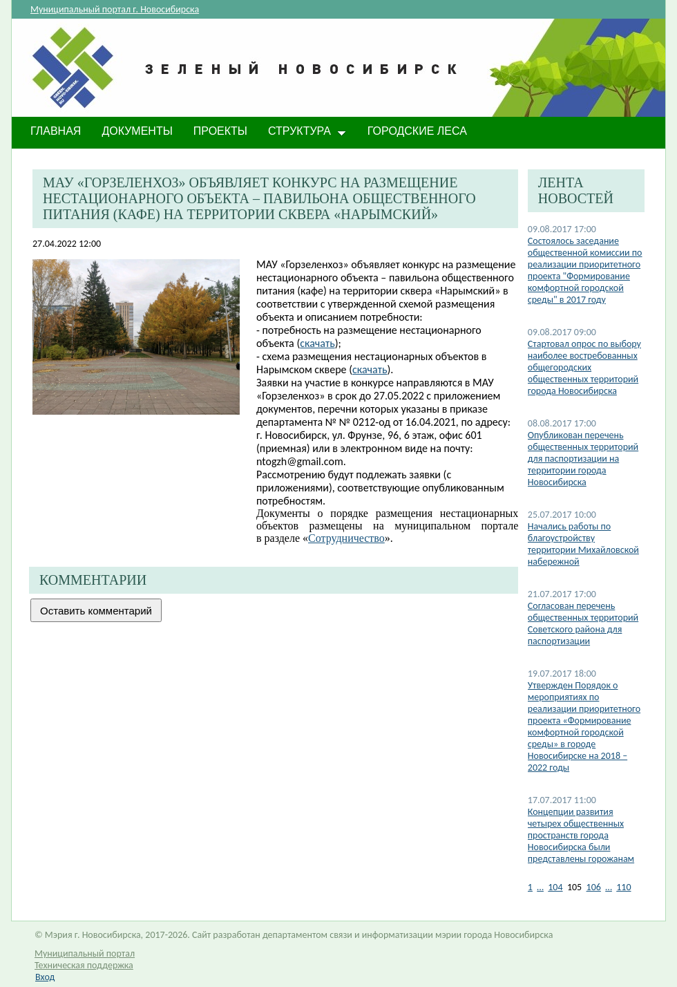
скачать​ (369, 369)
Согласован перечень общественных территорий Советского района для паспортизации (583, 623)
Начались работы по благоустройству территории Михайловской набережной (583, 543)
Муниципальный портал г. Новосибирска (114, 9)
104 (555, 887)
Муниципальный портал (85, 953)
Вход (45, 977)
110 (623, 887)
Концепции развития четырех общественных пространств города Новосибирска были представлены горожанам (581, 835)
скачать (317, 343)
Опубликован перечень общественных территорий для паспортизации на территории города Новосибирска (583, 458)
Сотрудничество (346, 538)
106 (594, 887)
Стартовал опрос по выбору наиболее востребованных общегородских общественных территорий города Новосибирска (584, 367)
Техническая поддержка (84, 965)
